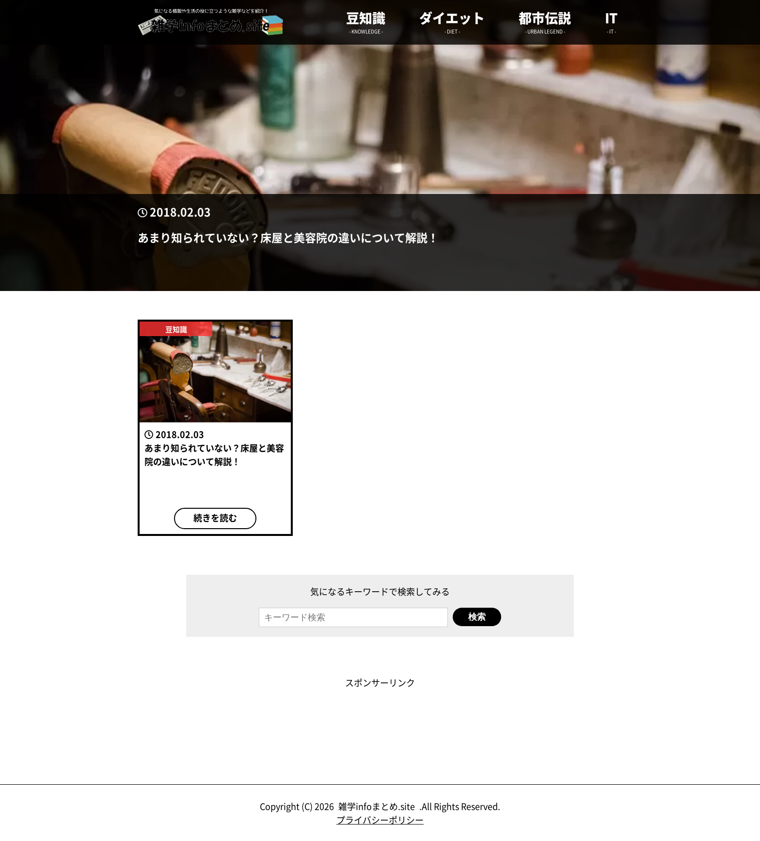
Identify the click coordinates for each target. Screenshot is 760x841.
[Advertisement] (380, 711)
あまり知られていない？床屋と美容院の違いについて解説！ (288, 237)
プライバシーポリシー (380, 819)
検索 (477, 617)
